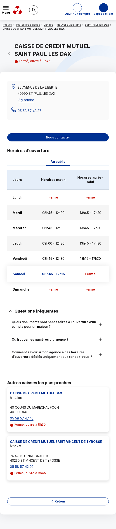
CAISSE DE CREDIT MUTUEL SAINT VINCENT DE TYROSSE (56, 442)
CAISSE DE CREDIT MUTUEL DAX (36, 393)
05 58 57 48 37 (29, 111)
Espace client (103, 13)
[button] (77, 10)
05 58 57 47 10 (21, 418)
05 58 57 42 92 (21, 466)
